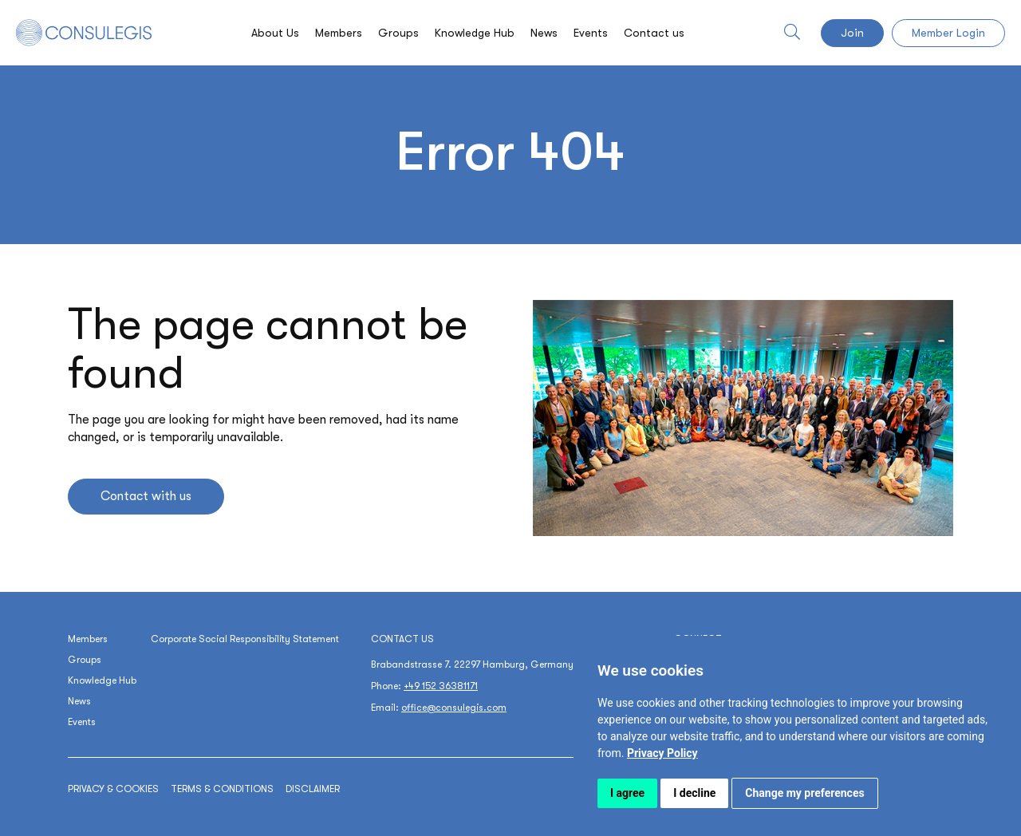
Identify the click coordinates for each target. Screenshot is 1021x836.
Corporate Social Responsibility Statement (245, 639)
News (544, 32)
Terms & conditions (222, 789)
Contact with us (146, 496)
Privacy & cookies (113, 789)
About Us (275, 32)
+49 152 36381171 (441, 686)
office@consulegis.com (454, 707)
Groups (398, 32)
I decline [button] (694, 793)
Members (338, 32)
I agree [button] (627, 793)
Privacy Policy (662, 753)
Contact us (654, 32)
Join (852, 32)
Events (591, 32)
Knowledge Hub (474, 32)
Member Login (948, 32)
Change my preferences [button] (804, 793)
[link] (662, 753)
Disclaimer (313, 789)
